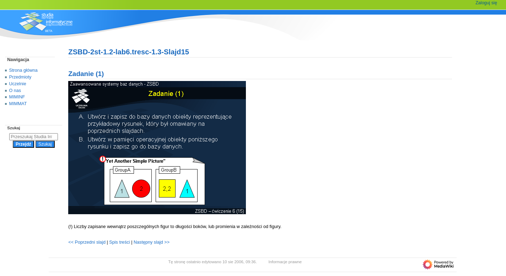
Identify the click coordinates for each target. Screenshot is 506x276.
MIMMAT (18, 103)
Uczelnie (17, 83)
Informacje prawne (285, 262)
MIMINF (17, 96)
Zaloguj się (486, 2)
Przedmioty (20, 77)
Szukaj (13, 128)
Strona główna (23, 70)
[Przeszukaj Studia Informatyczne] (33, 136)
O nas (15, 90)
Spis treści (120, 242)
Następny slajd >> (151, 242)
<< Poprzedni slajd (87, 242)
